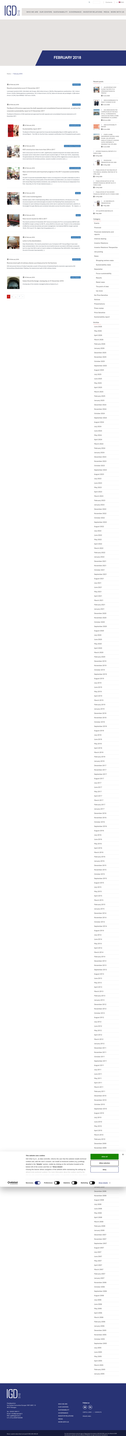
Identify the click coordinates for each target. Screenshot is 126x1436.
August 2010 (99, 1113)
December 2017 (100, 765)
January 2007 (99, 1278)
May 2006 (98, 1308)
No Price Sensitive (101, 295)
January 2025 (99, 400)
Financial (97, 227)
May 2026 (98, 331)
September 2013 (100, 970)
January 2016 (99, 861)
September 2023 (100, 470)
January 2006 (99, 1326)
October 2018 (99, 722)
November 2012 (100, 1009)
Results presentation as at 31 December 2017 (26, 88)
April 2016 (98, 848)
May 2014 (98, 943)
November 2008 (100, 1196)
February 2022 (99, 552)
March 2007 (98, 1269)
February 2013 (99, 996)
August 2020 (99, 631)
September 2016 (100, 826)
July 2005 (97, 1348)
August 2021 (99, 579)
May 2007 (98, 1261)
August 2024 (99, 422)
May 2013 (98, 983)
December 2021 (100, 561)
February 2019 (99, 704)
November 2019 (100, 665)
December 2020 (100, 613)
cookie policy (55, 1424)
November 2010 (100, 1100)
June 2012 (98, 1026)
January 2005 (99, 1374)
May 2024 (98, 435)
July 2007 (97, 1252)
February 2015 (99, 904)
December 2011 (100, 1048)
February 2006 (99, 1322)
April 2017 (98, 796)
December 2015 (100, 865)
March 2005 (98, 1365)
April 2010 (98, 1130)
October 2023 (99, 465)
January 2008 (99, 1230)
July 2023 (97, 479)
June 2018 (98, 739)
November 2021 (100, 565)
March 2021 (98, 600)
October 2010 (99, 1104)
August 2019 (99, 678)
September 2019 (100, 674)
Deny (104, 1419)
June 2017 (98, 787)
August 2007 (99, 1248)
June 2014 (98, 939)
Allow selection (104, 1412)
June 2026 (98, 326)
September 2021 (100, 574)
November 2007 (100, 1239)
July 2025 (97, 374)
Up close (78, 193)
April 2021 (98, 596)
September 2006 (100, 1291)
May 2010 (98, 1126)
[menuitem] (121, 2)
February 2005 (99, 1369)
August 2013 (99, 974)
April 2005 (98, 1361)
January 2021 (99, 609)
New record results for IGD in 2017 (37, 218)
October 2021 (99, 570)
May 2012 (98, 1030)
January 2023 (99, 505)
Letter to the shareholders (34, 240)
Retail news (100, 282)
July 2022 (97, 531)
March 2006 (98, 1317)
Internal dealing (100, 239)
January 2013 (99, 1000)
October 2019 (99, 670)
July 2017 (97, 783)
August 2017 (99, 778)
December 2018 (100, 713)
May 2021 (98, 592)
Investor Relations (75, 277)
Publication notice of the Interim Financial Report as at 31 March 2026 (104, 183)
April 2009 (98, 1174)
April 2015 (98, 896)
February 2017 (99, 804)
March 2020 (98, 652)
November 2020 (100, 618)
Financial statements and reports (104, 233)
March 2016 (98, 852)
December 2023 (100, 457)
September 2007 (100, 1243)
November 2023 (100, 461)
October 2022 (99, 518)
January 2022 (99, 557)
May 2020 (98, 644)
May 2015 (98, 891)
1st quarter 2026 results (104, 211)
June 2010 (98, 1122)
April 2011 (98, 1083)
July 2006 (97, 1300)
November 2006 (100, 1282)
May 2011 (98, 1078)
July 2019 (97, 683)
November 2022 (100, 513)
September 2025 (100, 366)
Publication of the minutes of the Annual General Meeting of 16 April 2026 (105, 172)
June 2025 (98, 379)
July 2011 (97, 1070)
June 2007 (98, 1256)
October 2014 (99, 922)
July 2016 (97, 835)
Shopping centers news (105, 260)
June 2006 (98, 1304)
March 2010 (98, 1135)
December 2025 (100, 353)
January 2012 (99, 1043)
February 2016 (99, 857)
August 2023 (99, 474)
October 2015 (99, 874)
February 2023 (99, 500)
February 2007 (99, 1274)
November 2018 (100, 718)
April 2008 (98, 1217)
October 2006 (99, 1287)
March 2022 (98, 548)
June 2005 (98, 1352)
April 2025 (98, 387)
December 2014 (100, 913)
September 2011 (100, 1061)
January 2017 (99, 809)
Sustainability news (103, 265)
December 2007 (100, 1235)
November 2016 (100, 818)
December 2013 (100, 961)
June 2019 (98, 687)
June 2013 (98, 978)
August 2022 (99, 526)
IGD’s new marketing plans (34, 196)
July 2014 (97, 935)
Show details (103, 1432)
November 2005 (100, 1335)
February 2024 (99, 448)
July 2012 (97, 1022)
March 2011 (98, 1087)
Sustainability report (75, 125)
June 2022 (98, 535)
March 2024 (98, 444)
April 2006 (98, 1313)
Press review (99, 308)
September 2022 (100, 522)
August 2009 (99, 1156)
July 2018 (97, 735)
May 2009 (98, 1169)
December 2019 (100, 661)
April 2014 (98, 948)
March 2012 (98, 1039)
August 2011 (99, 1065)
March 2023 (98, 496)
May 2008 (98, 1213)
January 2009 (99, 1187)
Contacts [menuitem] (109, 2)
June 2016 (98, 839)
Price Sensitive (76, 104)
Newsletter (98, 269)
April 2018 (98, 748)
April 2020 (98, 648)
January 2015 (99, 909)
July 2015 (97, 887)
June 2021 (98, 587)
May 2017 (98, 791)
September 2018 (100, 726)
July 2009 (97, 1161)
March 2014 (98, 952)
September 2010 (100, 1109)
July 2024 (97, 426)
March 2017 (98, 800)
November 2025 (100, 357)
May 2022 (98, 539)
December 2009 (100, 1143)
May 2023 (98, 487)
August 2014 (99, 930)
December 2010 (100, 1096)
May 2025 (98, 383)
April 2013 (98, 987)
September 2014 (100, 926)
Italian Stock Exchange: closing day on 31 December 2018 (47, 281)
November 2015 (100, 870)
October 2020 (99, 622)
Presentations (76, 84)
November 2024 (100, 409)
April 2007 (98, 1265)
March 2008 (98, 1222)
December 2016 (100, 813)
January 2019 (99, 709)
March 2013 (98, 991)
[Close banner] (123, 1403)
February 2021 (99, 605)
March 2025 (98, 392)
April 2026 (98, 335)
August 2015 (99, 883)
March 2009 (98, 1178)
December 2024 (100, 405)
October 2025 (99, 361)
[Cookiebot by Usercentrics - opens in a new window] (12, 1432)
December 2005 (100, 1330)
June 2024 (98, 431)
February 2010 (99, 1139)
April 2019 (98, 696)
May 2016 (98, 844)
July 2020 (97, 635)
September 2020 (100, 626)
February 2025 (99, 396)
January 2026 (99, 348)
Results (78, 215)
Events (96, 223)
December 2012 (100, 1004)
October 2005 (99, 1339)
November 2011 (100, 1052)
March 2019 (98, 700)
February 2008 (99, 1226)
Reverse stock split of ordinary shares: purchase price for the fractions (37, 263)
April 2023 (98, 492)
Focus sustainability (75, 168)
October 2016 (99, 822)
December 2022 (100, 509)
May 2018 (98, 744)
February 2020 (99, 657)
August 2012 (99, 1017)
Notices (97, 299)
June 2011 (98, 1074)
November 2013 (100, 965)
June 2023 (98, 483)
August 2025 (99, 370)
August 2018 (99, 731)
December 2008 (100, 1191)
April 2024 (98, 439)
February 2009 (99, 1182)
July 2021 (97, 583)
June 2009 (98, 1165)
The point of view (76, 237)
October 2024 (99, 413)
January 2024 (99, 452)
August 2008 (99, 1200)
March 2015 (98, 900)
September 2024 (100, 418)
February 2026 (99, 344)
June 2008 (98, 1209)
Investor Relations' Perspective (72, 146)
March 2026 (98, 340)
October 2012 (99, 1013)
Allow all (105, 1406)
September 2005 (100, 1343)
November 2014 (100, 917)
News (96, 256)
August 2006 (99, 1295)
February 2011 (99, 1091)
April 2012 (98, 1035)
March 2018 (98, 752)
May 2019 (98, 691)
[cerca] (96, 2)
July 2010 (97, 1117)
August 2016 (99, 831)
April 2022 (98, 544)
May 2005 (98, 1356)
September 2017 (100, 774)
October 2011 (99, 1057)
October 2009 (99, 1152)
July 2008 (97, 1204)
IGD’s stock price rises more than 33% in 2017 (42, 149)
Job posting (98, 252)
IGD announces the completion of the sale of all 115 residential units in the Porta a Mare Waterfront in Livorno (110, 113)
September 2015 (100, 878)
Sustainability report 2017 (33, 129)
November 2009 (100, 1148)
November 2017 (100, 770)
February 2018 (99, 757)
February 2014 (99, 957)
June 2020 (98, 639)
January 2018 (99, 761)
